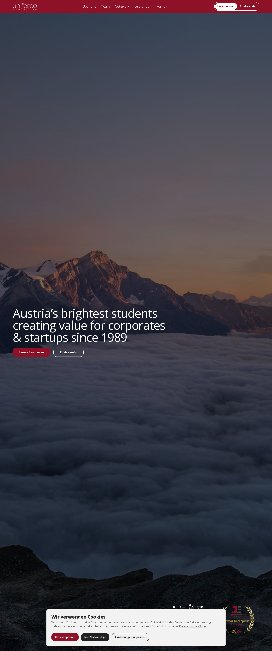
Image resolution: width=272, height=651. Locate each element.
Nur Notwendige (95, 637)
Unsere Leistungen (31, 352)
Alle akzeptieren (65, 637)
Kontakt (162, 6)
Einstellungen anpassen (130, 637)
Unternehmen (226, 6)
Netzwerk (122, 6)
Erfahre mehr (68, 352)
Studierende (247, 6)
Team (105, 6)
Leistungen (142, 6)
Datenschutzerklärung (193, 626)
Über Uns (89, 6)
